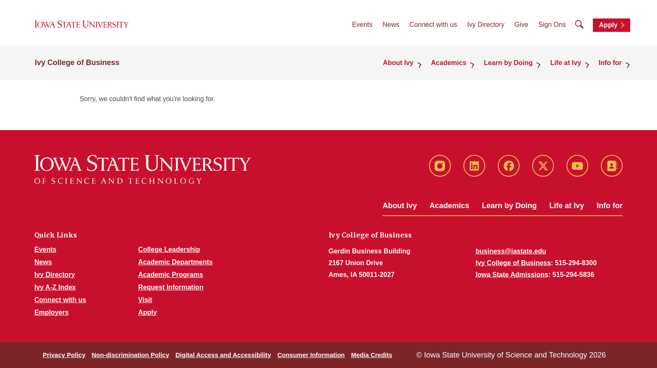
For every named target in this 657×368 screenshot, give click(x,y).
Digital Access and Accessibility (223, 354)
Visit (145, 299)
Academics (449, 205)
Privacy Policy (64, 354)
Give (521, 25)
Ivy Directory (485, 25)
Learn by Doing (509, 205)
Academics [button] (451, 63)
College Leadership (169, 249)
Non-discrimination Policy (130, 354)
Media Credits (371, 354)
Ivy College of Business (77, 64)
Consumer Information (311, 354)
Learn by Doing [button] (510, 63)
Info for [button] (610, 63)
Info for (610, 205)
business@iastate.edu (511, 251)
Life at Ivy (566, 205)
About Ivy (400, 205)
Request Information (171, 287)
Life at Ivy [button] (566, 63)
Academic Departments (175, 262)
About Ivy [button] (401, 63)
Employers (51, 312)
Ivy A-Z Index (55, 287)
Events (362, 25)
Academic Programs (170, 274)
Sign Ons (552, 25)
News (391, 25)
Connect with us (433, 25)
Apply (608, 25)
